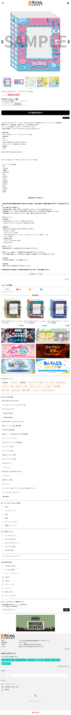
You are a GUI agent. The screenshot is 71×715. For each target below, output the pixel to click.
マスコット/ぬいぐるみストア (11, 492)
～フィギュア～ (6, 475)
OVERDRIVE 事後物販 (9, 430)
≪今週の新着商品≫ (8, 417)
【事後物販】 (6, 496)
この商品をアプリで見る (35, 274)
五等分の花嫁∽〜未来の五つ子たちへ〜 (14, 421)
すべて (7, 289)
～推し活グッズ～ (7, 463)
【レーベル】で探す (8, 451)
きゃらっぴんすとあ (8, 409)
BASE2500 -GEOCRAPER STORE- (12, 471)
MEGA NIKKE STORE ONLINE (10, 401)
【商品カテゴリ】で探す (9, 455)
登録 (66, 609)
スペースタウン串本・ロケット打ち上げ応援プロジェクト (19, 488)
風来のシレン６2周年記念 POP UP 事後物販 (15, 434)
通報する (67, 279)
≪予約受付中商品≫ (8, 413)
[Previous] (2, 41)
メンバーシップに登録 (8, 100)
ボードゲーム (6, 484)
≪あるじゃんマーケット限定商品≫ (12, 442)
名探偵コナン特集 (7, 480)
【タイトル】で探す (8, 446)
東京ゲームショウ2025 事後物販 (12, 426)
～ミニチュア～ (6, 467)
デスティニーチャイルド (9, 438)
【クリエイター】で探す (9, 459)
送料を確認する (18, 104)
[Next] (69, 41)
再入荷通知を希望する (35, 113)
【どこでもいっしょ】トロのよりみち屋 (14, 405)
